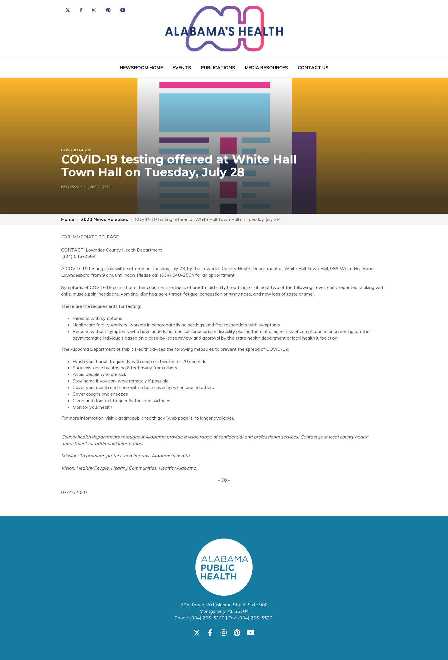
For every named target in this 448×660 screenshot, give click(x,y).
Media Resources (266, 67)
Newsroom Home (141, 67)
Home (67, 219)
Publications (218, 67)
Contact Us (313, 67)
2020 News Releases (104, 219)
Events (182, 67)
